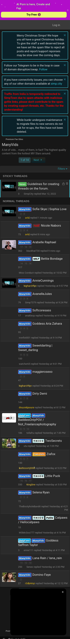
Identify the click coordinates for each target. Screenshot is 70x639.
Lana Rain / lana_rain (47, 558)
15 (26, 263)
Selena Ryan (40, 492)
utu (25, 446)
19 (30, 247)
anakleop (30, 315)
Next (38, 159)
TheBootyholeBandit (30, 506)
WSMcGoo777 (26, 532)
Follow (43, 69)
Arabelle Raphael (44, 242)
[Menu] (7, 25)
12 (26, 563)
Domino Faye (41, 575)
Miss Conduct (26, 272)
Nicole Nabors (51, 225)
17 (21, 247)
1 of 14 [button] (25, 159)
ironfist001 (24, 337)
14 (21, 263)
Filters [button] (61, 168)
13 (30, 563)
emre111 (28, 550)
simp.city (56, 83)
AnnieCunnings (43, 280)
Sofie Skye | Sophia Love (49, 209)
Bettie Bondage (52, 258)
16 (30, 263)
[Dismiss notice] (64, 36)
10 (28, 429)
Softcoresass (41, 310)
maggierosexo (42, 371)
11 (21, 563)
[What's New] (65, 25)
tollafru (30, 432)
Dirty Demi (39, 393)
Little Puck (52, 476)
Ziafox (50, 454)
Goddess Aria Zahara (47, 323)
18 (26, 247)
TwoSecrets (53, 441)
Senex (30, 566)
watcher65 (24, 363)
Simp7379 (30, 302)
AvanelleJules (42, 294)
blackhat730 (33, 250)
